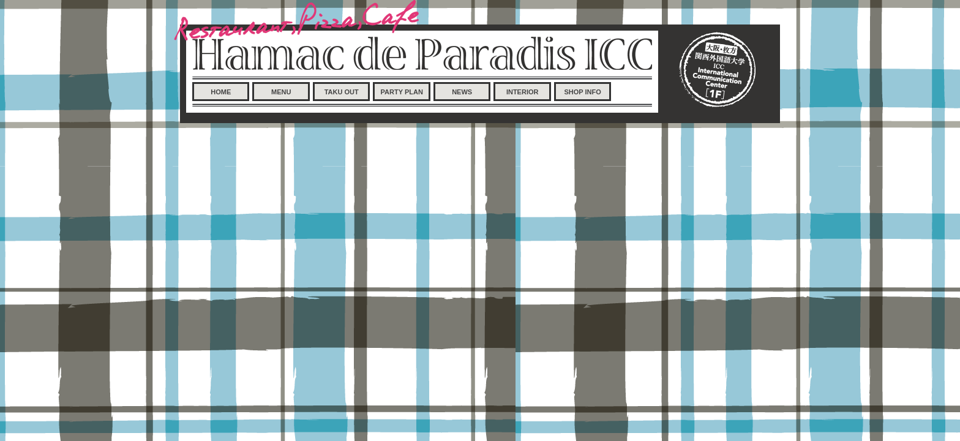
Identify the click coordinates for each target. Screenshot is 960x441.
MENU (281, 92)
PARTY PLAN (402, 92)
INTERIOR (522, 92)
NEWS (462, 92)
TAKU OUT (341, 92)
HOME (221, 92)
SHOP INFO (582, 92)
